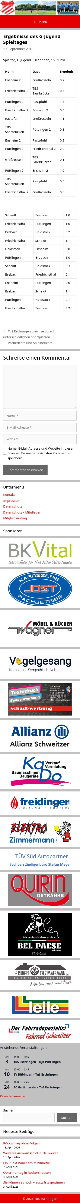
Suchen (8, 1110)
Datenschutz (12, 506)
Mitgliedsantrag (15, 518)
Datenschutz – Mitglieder (22, 512)
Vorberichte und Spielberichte (30, 343)
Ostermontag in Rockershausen (27, 1172)
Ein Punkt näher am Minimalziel (27, 1163)
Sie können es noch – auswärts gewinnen (34, 1182)
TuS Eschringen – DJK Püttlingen (37, 1062)
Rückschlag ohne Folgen (21, 1143)
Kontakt (9, 494)
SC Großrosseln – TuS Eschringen (38, 1087)
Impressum (11, 500)
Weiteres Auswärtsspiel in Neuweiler (30, 1153)
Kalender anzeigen (13, 1096)
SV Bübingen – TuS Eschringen (36, 1074)
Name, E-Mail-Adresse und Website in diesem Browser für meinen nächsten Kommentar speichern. (42, 453)
